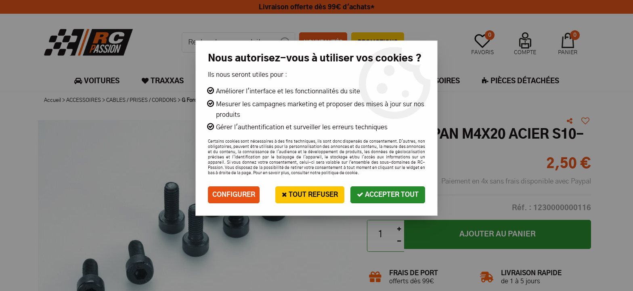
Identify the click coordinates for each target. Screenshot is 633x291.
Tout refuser (310, 194)
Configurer (233, 195)
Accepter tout (388, 194)
